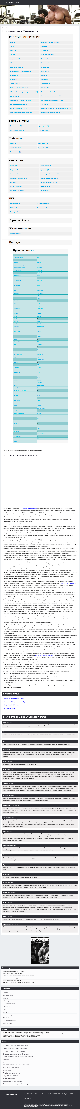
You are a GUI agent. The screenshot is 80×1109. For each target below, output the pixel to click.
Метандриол (6, 1017)
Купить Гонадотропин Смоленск (11, 1067)
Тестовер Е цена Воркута (67, 583)
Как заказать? (39, 1094)
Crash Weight (6, 1006)
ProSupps (5, 992)
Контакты (27, 1098)
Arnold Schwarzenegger (9, 1003)
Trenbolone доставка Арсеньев (15, 1048)
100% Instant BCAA (8, 995)
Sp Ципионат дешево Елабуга (28, 508)
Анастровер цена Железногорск (44, 655)
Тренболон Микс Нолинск (12, 1073)
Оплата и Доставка (53, 1094)
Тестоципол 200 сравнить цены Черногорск (16, 702)
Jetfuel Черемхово (6, 1059)
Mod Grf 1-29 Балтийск (7, 1070)
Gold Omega (6, 1001)
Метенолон (6, 1012)
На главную (28, 1094)
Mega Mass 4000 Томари (11, 705)
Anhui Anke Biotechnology (9, 1020)
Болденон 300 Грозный (11, 1076)
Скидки (64, 1094)
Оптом (71, 1094)
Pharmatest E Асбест (10, 708)
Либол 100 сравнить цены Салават (14, 698)
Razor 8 (5, 1009)
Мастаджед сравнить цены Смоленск (12, 1081)
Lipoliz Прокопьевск (6, 1062)
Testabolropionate (7, 1023)
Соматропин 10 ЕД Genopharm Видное (15, 1046)
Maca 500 (5, 998)
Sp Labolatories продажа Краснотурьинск (17, 1084)
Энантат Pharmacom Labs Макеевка (16, 1065)
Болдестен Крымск (9, 1078)
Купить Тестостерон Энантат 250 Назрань (18, 1056)
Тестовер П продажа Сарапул (14, 1051)
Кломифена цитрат (8, 1015)
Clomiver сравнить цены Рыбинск (16, 1054)
